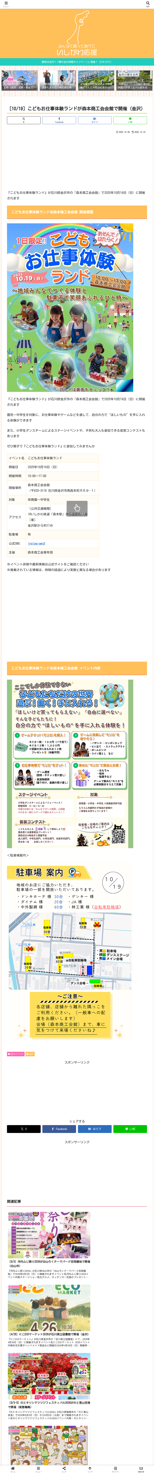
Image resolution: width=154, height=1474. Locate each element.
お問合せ (68, 1460)
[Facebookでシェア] (59, 120)
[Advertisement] (77, 161)
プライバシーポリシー (88, 1460)
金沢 (30, 1054)
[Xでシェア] (24, 120)
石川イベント (16, 1054)
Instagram (36, 543)
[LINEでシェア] (130, 120)
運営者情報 (110, 1460)
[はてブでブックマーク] (95, 120)
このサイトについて (48, 1460)
